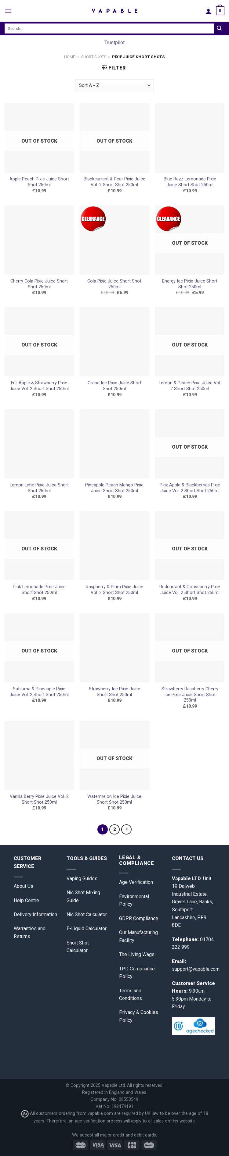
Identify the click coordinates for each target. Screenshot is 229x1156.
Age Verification (136, 882)
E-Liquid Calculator (87, 928)
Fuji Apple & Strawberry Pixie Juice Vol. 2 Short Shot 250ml (39, 385)
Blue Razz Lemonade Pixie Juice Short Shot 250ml (190, 181)
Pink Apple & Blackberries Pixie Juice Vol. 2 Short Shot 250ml (190, 487)
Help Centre (26, 900)
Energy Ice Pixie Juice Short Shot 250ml (189, 284)
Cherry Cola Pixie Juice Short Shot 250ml (39, 284)
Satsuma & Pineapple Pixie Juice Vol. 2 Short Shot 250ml (39, 691)
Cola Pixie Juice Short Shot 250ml (114, 284)
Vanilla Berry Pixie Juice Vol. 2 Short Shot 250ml (39, 799)
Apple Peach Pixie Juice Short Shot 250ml (39, 181)
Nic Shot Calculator (87, 914)
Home (69, 57)
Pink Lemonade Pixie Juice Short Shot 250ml (39, 589)
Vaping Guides (82, 878)
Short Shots (93, 57)
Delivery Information (35, 914)
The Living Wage (136, 954)
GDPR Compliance (138, 918)
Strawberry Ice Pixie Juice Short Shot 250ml (114, 691)
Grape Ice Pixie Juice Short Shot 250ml (114, 385)
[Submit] (219, 28)
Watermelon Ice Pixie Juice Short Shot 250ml (114, 799)
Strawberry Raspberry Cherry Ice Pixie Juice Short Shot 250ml (190, 694)
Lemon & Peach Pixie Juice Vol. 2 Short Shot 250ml (190, 385)
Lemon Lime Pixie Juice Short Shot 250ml (39, 487)
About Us (23, 886)
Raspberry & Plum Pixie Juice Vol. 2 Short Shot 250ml (114, 589)
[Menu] (8, 10)
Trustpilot (114, 42)
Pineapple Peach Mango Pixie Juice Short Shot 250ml (114, 487)
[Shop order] (114, 85)
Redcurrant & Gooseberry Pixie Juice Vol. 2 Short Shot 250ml (189, 589)
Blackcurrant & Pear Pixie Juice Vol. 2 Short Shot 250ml (114, 181)
